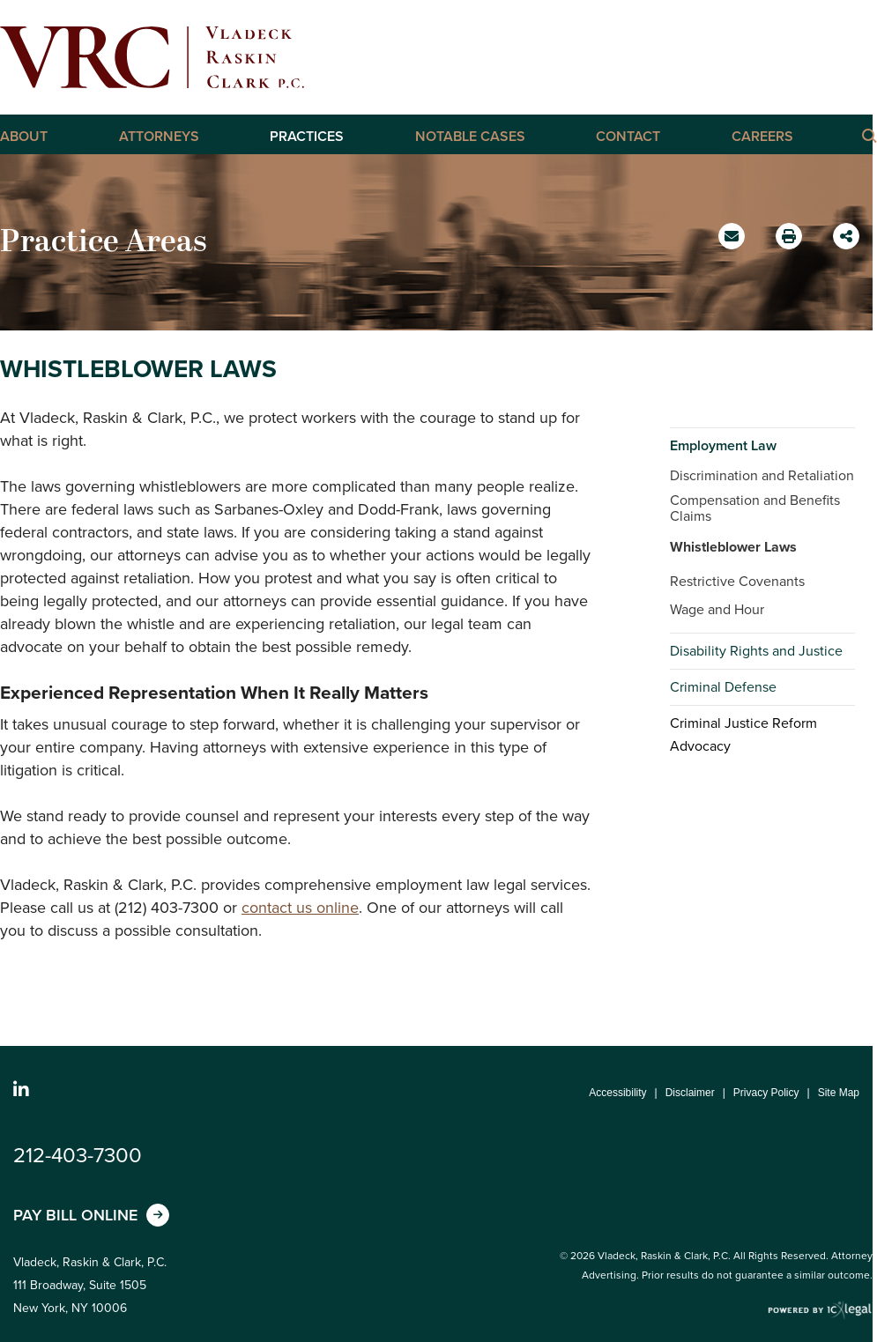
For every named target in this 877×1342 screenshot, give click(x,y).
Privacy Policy (766, 1092)
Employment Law (723, 445)
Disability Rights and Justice (756, 651)
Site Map (838, 1092)
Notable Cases (470, 136)
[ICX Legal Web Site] (820, 1311)
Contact (628, 136)
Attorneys (159, 136)
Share (848, 230)
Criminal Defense (723, 687)
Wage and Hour (717, 609)
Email (733, 242)
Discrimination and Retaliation (762, 475)
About (24, 136)
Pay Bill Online (75, 1215)
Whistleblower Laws (733, 547)
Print (791, 231)
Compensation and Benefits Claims (755, 508)
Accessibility (617, 1092)
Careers (762, 136)
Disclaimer (690, 1092)
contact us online (300, 907)
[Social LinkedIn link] (21, 1090)
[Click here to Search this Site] (868, 134)
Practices (307, 136)
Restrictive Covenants (737, 581)
